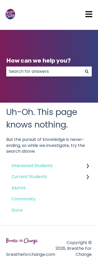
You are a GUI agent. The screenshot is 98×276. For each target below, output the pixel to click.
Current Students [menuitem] (29, 177)
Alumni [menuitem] (18, 188)
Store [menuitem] (17, 210)
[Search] (87, 71)
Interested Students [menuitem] (32, 166)
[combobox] (44, 71)
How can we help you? (38, 60)
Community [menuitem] (23, 199)
